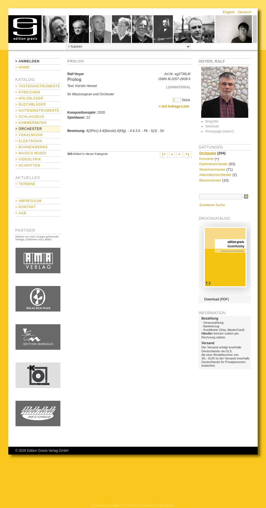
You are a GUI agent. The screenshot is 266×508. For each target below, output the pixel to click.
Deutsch (244, 12)
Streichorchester (212, 169)
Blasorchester (210, 180)
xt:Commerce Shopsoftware (154, 505)
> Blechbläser (30, 104)
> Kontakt (25, 207)
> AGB (20, 213)
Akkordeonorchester (215, 175)
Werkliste (212, 126)
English (229, 12)
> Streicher (27, 92)
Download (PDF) (216, 299)
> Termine (25, 184)
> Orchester (28, 129)
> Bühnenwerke (31, 147)
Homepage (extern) (219, 131)
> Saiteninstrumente (37, 111)
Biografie (211, 121)
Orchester (207, 153)
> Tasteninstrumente (37, 86)
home (25, 29)
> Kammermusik (31, 123)
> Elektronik (28, 141)
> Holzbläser (29, 98)
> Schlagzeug (29, 117)
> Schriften (27, 165)
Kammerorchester (213, 164)
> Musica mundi (31, 153)
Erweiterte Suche (212, 205)
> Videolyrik (28, 159)
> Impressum (28, 201)
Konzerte (206, 159)
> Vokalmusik (29, 135)
